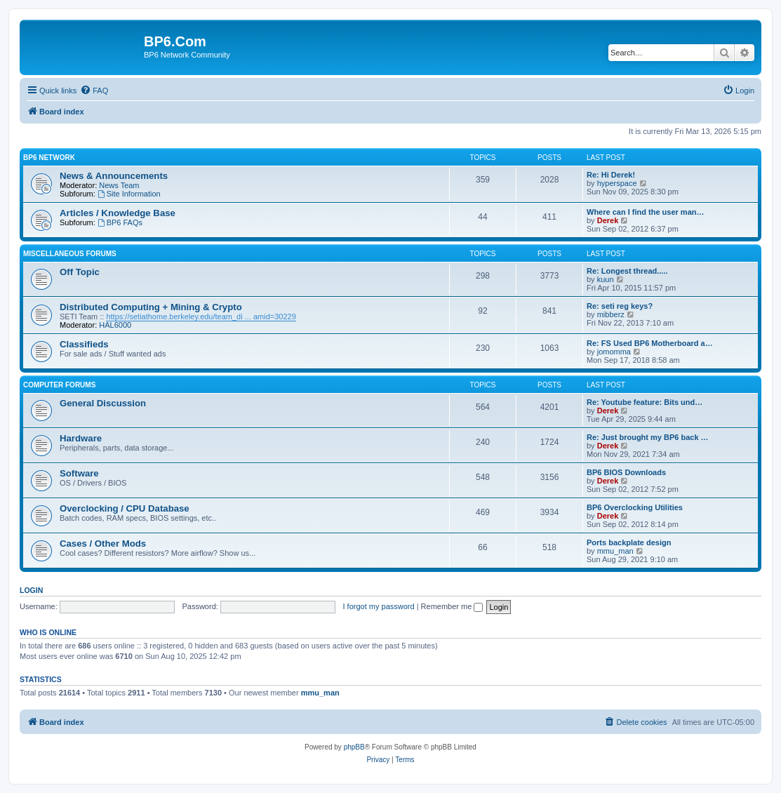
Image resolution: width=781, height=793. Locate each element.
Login (31, 590)
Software (79, 473)
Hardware (81, 438)
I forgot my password (379, 606)
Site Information (129, 193)
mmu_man (615, 551)
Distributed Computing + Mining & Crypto (151, 307)
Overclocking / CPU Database (124, 508)
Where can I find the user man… (645, 212)
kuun (605, 279)
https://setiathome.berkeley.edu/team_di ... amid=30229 (200, 316)
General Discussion (103, 403)
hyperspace (617, 183)
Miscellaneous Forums (69, 254)
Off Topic (80, 272)
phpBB (354, 747)
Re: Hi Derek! (611, 175)
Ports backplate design (629, 542)
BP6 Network (49, 157)
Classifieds (84, 344)
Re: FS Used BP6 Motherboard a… (650, 343)
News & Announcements (114, 176)
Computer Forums (59, 385)
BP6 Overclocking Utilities (635, 507)
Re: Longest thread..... (627, 271)
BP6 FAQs (120, 222)
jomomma (614, 351)
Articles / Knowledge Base (117, 213)
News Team (119, 185)
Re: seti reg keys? (620, 306)
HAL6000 (115, 325)
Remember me (452, 606)
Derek (608, 220)
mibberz (611, 314)
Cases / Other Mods (103, 543)
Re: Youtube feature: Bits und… (644, 402)
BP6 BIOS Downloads (626, 472)
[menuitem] (94, 90)
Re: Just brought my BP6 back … (648, 437)
